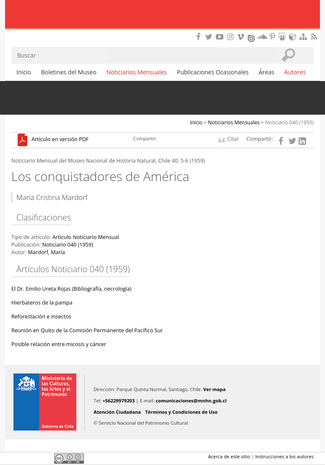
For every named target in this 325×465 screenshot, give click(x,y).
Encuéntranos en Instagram (231, 37)
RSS (315, 37)
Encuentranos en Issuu (252, 37)
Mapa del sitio (304, 37)
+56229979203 (118, 400)
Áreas (266, 72)
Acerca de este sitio (229, 456)
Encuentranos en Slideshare (283, 37)
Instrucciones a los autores (284, 456)
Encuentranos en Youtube (221, 37)
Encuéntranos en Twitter (210, 37)
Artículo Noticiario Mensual (85, 237)
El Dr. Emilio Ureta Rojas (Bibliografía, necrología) (71, 288)
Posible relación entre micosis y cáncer (58, 344)
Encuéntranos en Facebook (200, 37)
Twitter (31, 458)
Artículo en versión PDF (60, 139)
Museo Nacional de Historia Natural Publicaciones (162, 14)
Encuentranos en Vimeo (242, 37)
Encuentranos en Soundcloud (262, 37)
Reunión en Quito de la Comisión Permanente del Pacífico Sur (87, 330)
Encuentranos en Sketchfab (294, 37)
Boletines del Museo (69, 72)
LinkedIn (45, 458)
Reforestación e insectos (41, 316)
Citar (233, 138)
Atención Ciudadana (117, 412)
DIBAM (162, 31)
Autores (295, 72)
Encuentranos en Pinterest (273, 37)
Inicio (23, 72)
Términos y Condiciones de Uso (181, 412)
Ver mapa (214, 389)
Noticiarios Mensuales (137, 72)
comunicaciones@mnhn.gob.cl (191, 400)
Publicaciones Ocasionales (213, 72)
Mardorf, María (46, 252)
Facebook (16, 458)
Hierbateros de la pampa (42, 302)
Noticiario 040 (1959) (289, 122)
